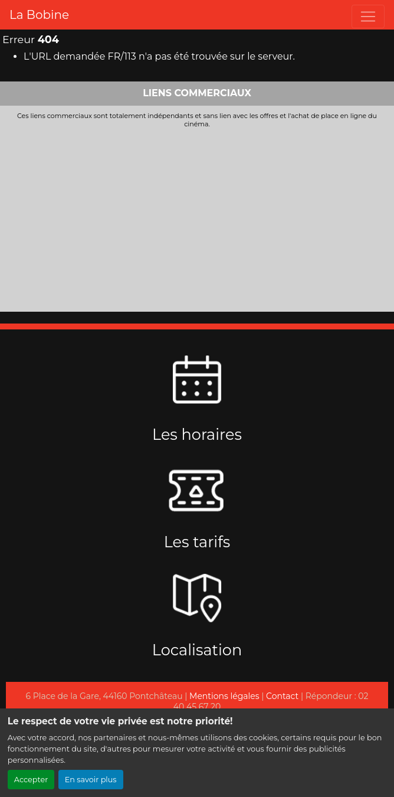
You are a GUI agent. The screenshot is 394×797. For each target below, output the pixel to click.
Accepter (31, 779)
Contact (282, 696)
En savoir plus (91, 779)
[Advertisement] (197, 217)
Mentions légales (224, 696)
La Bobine (39, 15)
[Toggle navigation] (368, 16)
